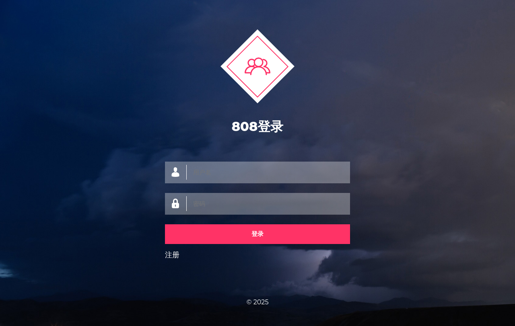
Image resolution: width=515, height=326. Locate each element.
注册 (172, 254)
